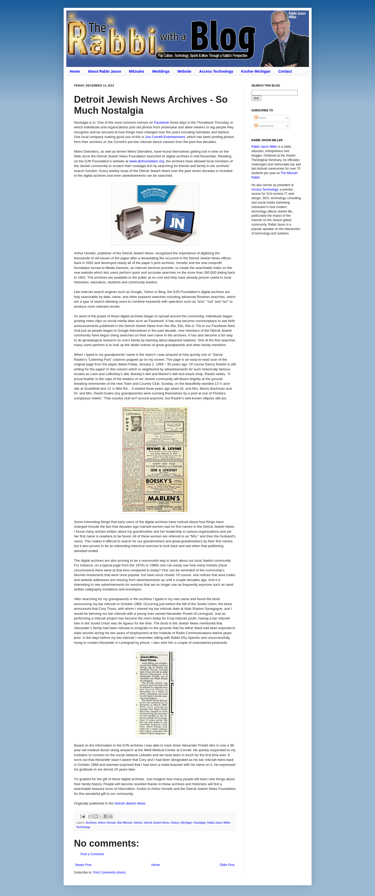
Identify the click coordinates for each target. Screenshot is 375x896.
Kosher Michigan (256, 71)
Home (75, 71)
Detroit (138, 822)
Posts (260, 118)
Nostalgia (200, 822)
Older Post (227, 865)
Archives (91, 822)
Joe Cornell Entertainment (165, 137)
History (175, 822)
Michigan (186, 822)
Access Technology (216, 71)
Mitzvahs (136, 71)
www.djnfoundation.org (146, 161)
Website (184, 71)
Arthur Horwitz (107, 822)
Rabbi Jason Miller (218, 822)
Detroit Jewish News (129, 803)
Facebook (161, 122)
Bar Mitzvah (124, 822)
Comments (263, 126)
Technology (83, 827)
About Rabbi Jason (104, 71)
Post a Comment (92, 854)
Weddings (161, 71)
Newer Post (83, 865)
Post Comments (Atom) (109, 872)
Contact (285, 71)
